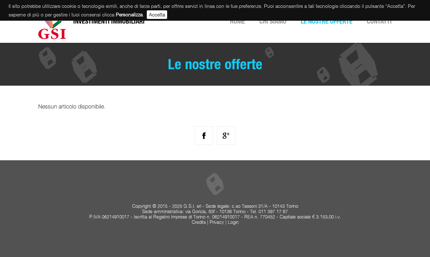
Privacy (217, 222)
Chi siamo (272, 21)
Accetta (157, 14)
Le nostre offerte (326, 21)
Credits (199, 222)
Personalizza (129, 14)
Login (233, 222)
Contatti (379, 21)
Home (237, 21)
